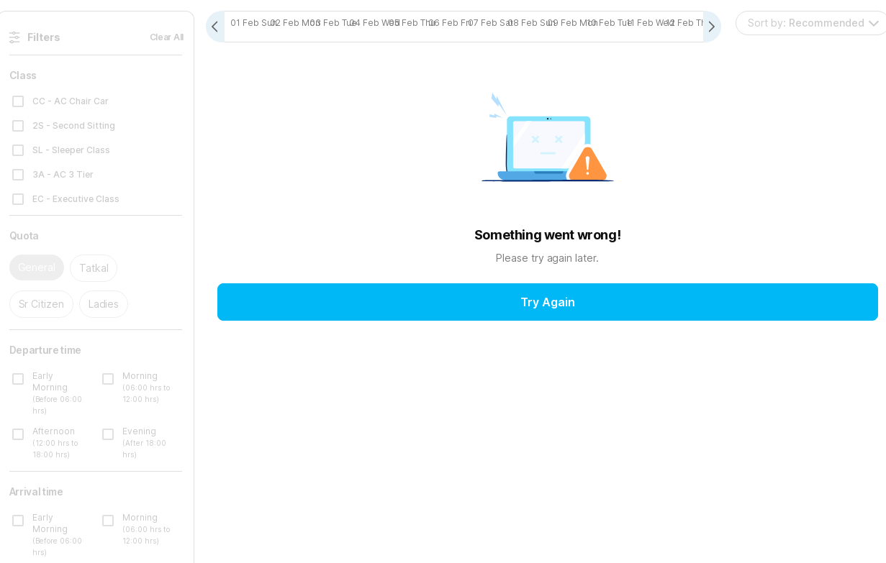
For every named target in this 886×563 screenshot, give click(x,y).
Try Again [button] (547, 303)
